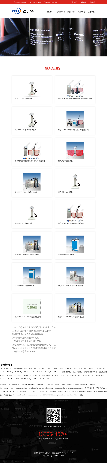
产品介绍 (61, 12)
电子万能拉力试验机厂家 (60, 375)
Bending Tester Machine (52, 372)
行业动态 (81, 12)
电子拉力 (9, 375)
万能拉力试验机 (58, 368)
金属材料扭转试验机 (20, 368)
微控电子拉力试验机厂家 (32, 375)
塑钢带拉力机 (66, 372)
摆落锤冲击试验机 (71, 368)
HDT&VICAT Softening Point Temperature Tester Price (33, 379)
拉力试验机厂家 (6, 368)
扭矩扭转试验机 (76, 375)
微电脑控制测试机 (23, 391)
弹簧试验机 (33, 368)
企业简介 (50, 12)
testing (91, 368)
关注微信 (74, 2)
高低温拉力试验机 (45, 368)
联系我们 (91, 12)
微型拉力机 (18, 375)
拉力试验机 (46, 375)
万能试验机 (83, 368)
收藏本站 (83, 2)
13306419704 (53, 434)
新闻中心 (71, 12)
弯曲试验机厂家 (88, 375)
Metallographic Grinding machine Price (29, 395)
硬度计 (82, 395)
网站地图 (92, 2)
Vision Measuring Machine (18, 388)
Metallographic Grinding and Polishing (19, 372)
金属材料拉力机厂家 (90, 372)
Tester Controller (38, 372)
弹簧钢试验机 (77, 372)
